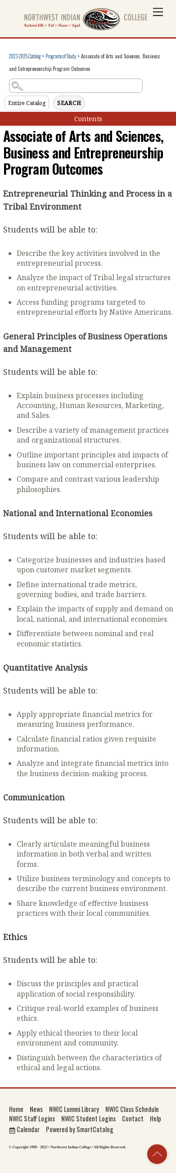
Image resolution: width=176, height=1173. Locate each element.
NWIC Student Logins (88, 1118)
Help (155, 1118)
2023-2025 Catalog (25, 56)
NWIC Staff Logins (32, 1118)
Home (16, 1109)
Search (69, 103)
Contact (133, 1118)
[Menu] (158, 12)
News (36, 1109)
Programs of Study (60, 56)
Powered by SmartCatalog (79, 1129)
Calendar (24, 1129)
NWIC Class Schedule (132, 1109)
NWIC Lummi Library (74, 1109)
